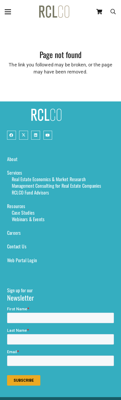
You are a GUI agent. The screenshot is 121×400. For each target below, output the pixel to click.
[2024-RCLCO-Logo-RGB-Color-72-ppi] (54, 11)
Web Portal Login (22, 260)
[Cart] (99, 12)
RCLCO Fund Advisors (30, 192)
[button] (113, 12)
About (12, 159)
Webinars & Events (28, 219)
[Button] (11, 135)
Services (14, 172)
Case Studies (23, 212)
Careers (14, 232)
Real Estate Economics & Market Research (49, 179)
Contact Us (16, 246)
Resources (16, 206)
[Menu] (8, 11)
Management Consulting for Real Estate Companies (56, 185)
